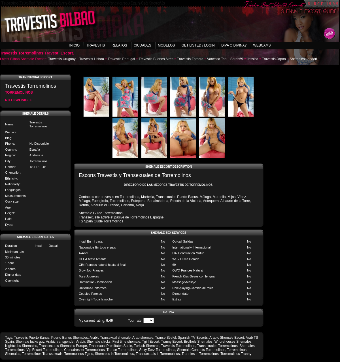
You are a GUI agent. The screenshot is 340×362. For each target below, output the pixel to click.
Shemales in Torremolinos (114, 354)
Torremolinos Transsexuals (42, 354)
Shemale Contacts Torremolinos (201, 350)
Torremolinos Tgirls (78, 354)
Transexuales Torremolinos (217, 346)
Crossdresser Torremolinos (84, 350)
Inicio (74, 45)
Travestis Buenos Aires (156, 59)
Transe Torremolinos (122, 350)
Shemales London (303, 59)
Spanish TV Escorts (193, 338)
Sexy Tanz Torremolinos (157, 350)
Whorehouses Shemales (233, 342)
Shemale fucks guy (30, 342)
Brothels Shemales (198, 342)
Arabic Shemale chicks (93, 342)
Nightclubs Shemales (21, 346)
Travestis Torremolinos (178, 346)
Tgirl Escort (150, 342)
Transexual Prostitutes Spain (110, 346)
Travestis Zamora (190, 59)
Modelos (166, 45)
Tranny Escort (171, 342)
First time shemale (126, 342)
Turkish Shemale (147, 346)
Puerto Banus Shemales (69, 338)
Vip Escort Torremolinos (44, 350)
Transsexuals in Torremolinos (158, 354)
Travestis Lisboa (91, 59)
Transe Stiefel (165, 338)
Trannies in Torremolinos (200, 354)
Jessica (252, 59)
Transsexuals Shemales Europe (63, 346)
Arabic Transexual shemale (110, 338)
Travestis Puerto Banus (31, 338)
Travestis (95, 45)
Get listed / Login (198, 45)
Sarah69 (236, 59)
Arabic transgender (60, 342)
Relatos (119, 45)
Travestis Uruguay (62, 59)
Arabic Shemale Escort (226, 338)
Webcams (262, 45)
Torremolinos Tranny (235, 354)
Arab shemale (142, 338)
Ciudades (142, 45)
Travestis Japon (274, 59)
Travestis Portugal (121, 59)
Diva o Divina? (233, 45)
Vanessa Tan (216, 59)
